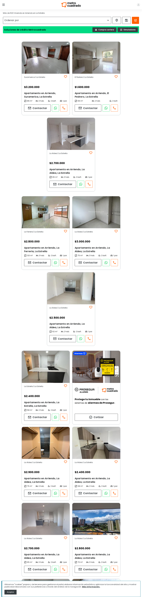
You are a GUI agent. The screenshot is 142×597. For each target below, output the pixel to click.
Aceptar (10, 592)
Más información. (91, 587)
